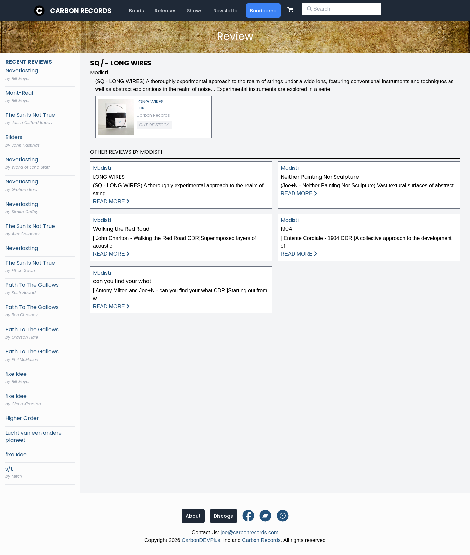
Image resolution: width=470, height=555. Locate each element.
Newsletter (226, 10)
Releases (165, 10)
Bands (136, 10)
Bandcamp (263, 10)
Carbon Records (81, 10)
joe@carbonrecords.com (250, 532)
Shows (195, 10)
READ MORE (111, 201)
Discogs (223, 516)
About (193, 516)
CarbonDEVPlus (201, 540)
